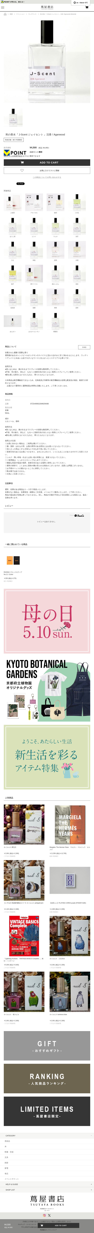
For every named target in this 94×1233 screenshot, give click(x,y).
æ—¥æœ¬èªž (81, 3)
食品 (6, 1174)
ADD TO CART (47, 162)
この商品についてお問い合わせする (47, 177)
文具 (6, 1157)
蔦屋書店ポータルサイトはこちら (47, 1202)
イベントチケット (12, 1179)
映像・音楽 (9, 1152)
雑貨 (6, 1163)
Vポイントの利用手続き (13, 156)
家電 (6, 1168)
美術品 (7, 1141)
